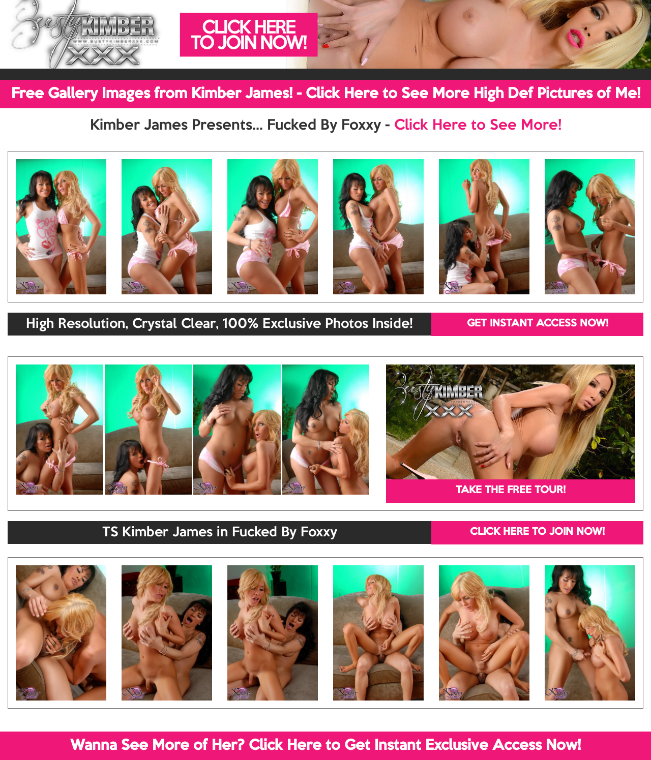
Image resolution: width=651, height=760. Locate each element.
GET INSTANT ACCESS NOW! (537, 323)
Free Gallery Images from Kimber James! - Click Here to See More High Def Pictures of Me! (325, 94)
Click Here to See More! (477, 125)
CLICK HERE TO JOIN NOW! (537, 532)
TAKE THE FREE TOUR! (511, 490)
